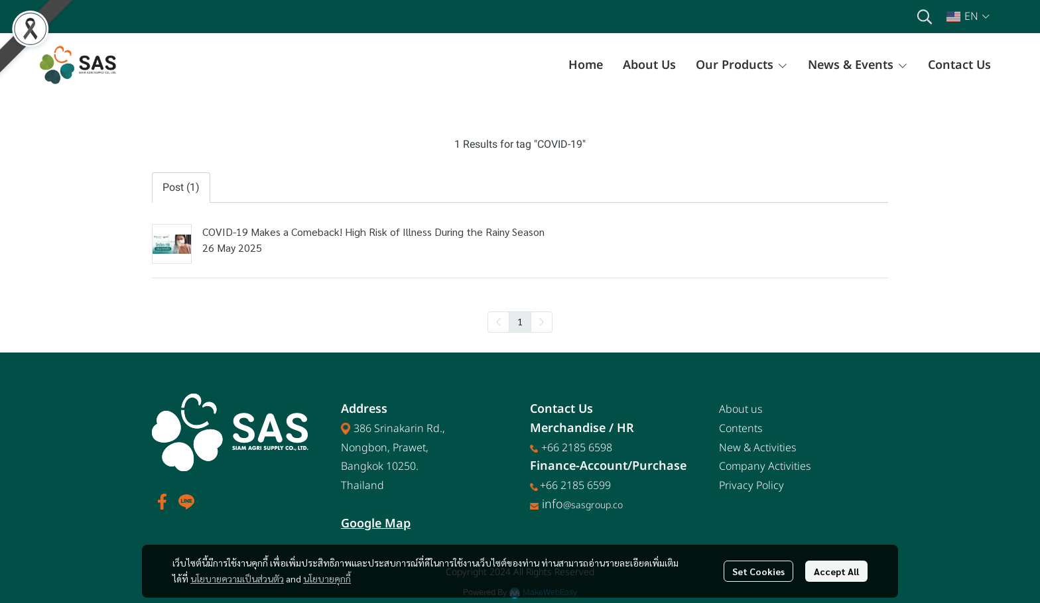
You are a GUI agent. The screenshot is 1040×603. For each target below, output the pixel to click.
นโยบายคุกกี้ (327, 578)
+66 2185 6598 (576, 448)
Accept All (836, 571)
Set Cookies (758, 571)
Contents (741, 429)
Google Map (376, 524)
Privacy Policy (751, 486)
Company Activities (765, 466)
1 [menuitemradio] (520, 321)
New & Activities (758, 448)
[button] (924, 16)
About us (741, 409)
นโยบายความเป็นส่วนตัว (237, 578)
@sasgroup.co (593, 505)
